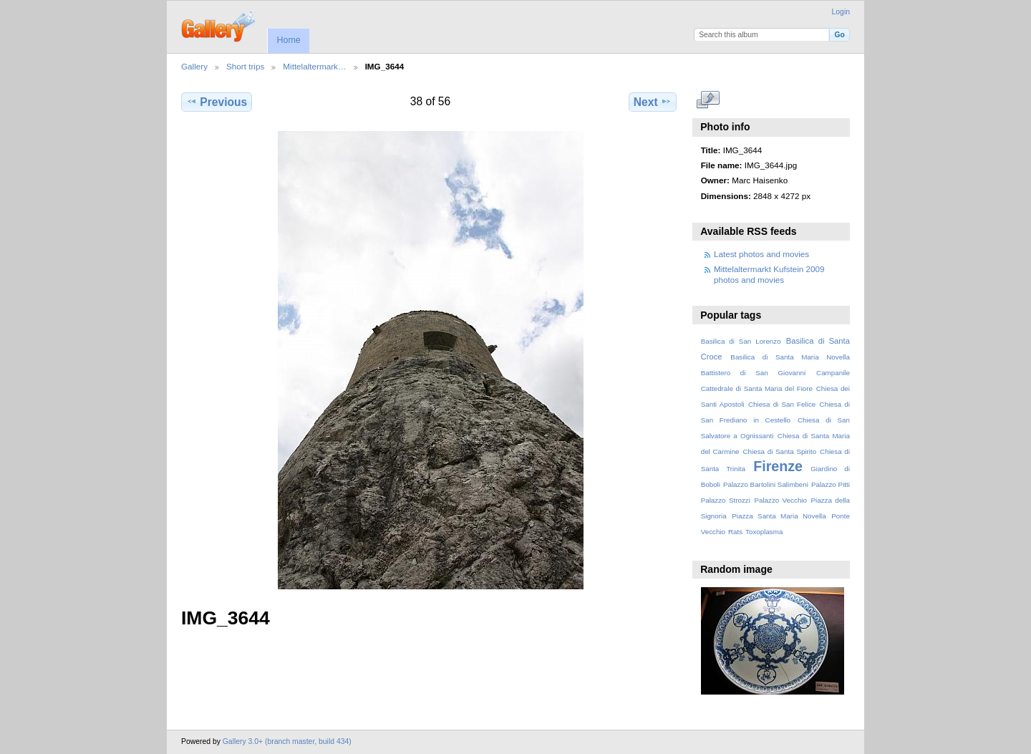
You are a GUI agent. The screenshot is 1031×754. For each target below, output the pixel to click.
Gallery (194, 66)
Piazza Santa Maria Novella (779, 516)
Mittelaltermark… (314, 66)
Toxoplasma (764, 532)
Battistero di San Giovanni (753, 373)
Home (288, 40)
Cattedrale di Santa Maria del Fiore (757, 388)
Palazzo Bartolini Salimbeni (765, 484)
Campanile (833, 373)
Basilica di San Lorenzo (741, 341)
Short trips (245, 66)
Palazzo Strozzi (725, 500)
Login (841, 12)
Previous (216, 101)
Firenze (778, 466)
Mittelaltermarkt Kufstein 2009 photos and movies (769, 274)
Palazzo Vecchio (780, 500)
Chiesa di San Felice (781, 404)
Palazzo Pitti (830, 484)
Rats (735, 532)
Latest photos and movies (761, 253)
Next (653, 101)
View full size (708, 100)
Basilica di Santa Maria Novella (790, 357)
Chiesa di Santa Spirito (779, 451)
